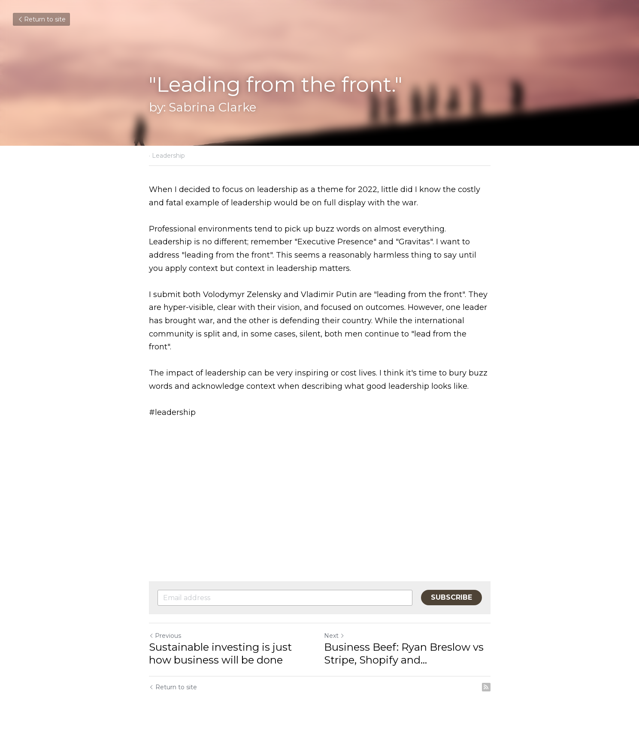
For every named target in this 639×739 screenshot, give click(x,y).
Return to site (41, 19)
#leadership (172, 412)
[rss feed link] (486, 687)
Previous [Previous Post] (165, 636)
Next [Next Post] (334, 636)
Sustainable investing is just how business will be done (220, 653)
